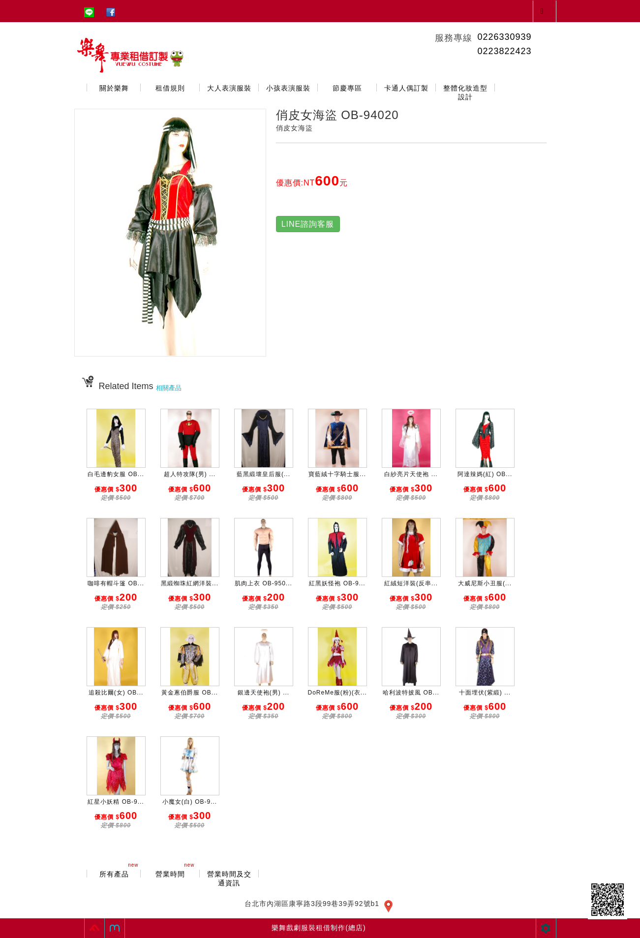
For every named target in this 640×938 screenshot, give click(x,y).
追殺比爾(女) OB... (116, 692)
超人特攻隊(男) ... (189, 474)
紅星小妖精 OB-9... (116, 801)
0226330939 (504, 37)
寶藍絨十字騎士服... (337, 474)
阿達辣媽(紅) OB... (485, 474)
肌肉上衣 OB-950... (263, 583)
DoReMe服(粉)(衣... (337, 692)
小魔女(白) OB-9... (189, 801)
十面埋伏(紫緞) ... (485, 692)
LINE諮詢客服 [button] (308, 224)
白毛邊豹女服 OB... (116, 474)
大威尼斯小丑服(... (485, 583)
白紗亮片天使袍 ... (410, 474)
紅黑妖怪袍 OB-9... (337, 583)
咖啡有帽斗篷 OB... (116, 583)
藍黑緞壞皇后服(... (263, 474)
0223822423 (504, 51)
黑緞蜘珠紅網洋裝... (189, 583)
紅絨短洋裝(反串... (411, 583)
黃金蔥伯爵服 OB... (189, 692)
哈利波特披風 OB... (411, 692)
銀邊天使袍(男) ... (263, 692)
